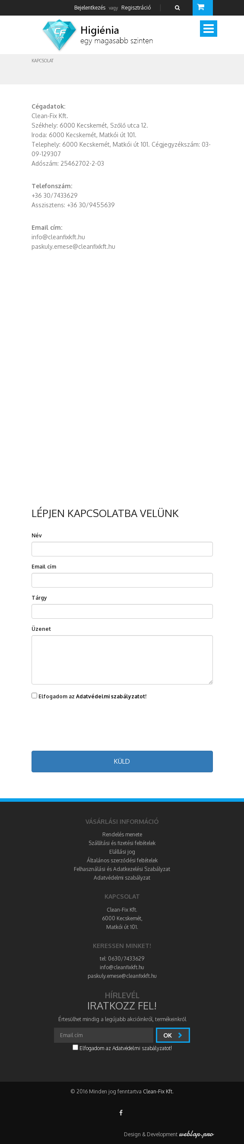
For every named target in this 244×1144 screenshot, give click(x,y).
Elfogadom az (89, 696)
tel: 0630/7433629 (122, 958)
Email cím (44, 566)
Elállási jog (122, 851)
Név (37, 535)
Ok (173, 1035)
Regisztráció (136, 7)
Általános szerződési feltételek (122, 860)
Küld (122, 761)
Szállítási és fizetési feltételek (122, 843)
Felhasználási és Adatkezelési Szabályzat (122, 869)
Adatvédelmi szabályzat (122, 877)
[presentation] (122, 726)
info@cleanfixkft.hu (122, 967)
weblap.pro (196, 1133)
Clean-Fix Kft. (158, 1091)
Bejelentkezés (89, 7)
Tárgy (39, 597)
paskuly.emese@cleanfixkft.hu (122, 976)
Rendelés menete (122, 834)
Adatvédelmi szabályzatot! (111, 696)
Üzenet (41, 629)
